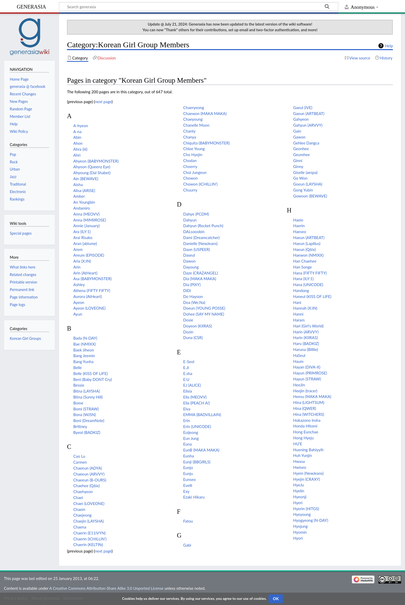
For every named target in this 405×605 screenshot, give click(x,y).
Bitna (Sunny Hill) (88, 397)
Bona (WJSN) (84, 414)
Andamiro (81, 208)
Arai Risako (82, 237)
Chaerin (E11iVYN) (89, 533)
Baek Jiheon (83, 350)
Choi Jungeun (194, 172)
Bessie (78, 385)
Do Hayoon (193, 296)
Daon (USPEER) (196, 249)
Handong (301, 290)
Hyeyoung (302, 514)
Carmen (80, 462)
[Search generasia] (198, 6)
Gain (297, 131)
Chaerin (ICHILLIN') (90, 539)
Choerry (190, 166)
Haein (298, 220)
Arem (78, 249)
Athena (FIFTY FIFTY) (91, 290)
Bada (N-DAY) (85, 338)
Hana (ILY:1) (303, 278)
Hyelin (298, 490)
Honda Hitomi (305, 426)
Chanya (189, 137)
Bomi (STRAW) (86, 409)
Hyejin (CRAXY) (306, 479)
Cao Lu (79, 456)
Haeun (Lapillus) (306, 243)
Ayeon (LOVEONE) (89, 308)
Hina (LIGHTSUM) (308, 402)
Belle (77, 367)
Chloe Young (194, 148)
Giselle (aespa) (305, 172)
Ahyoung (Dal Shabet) (92, 172)
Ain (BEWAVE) (85, 178)
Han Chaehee (304, 261)
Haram (299, 320)
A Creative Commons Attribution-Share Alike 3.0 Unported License (106, 588)
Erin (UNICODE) (197, 426)
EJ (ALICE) (192, 385)
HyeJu (298, 485)
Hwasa (299, 461)
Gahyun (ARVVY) (307, 125)
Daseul (189, 255)
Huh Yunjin (302, 455)
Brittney (80, 426)
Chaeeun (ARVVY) (89, 474)
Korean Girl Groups (25, 338)
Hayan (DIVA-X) (306, 367)
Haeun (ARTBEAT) (308, 237)
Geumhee (301, 154)
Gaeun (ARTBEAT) (308, 113)
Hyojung (300, 526)
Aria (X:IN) (82, 261)
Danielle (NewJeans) (200, 243)
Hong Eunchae (305, 432)
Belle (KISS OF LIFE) (90, 373)
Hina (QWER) (304, 408)
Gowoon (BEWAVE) (310, 196)
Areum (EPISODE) (88, 255)
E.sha (187, 373)
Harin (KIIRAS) (305, 337)
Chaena (79, 527)
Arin (77, 267)
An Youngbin (84, 202)
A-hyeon (80, 125)
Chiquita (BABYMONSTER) (206, 143)
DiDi (187, 290)
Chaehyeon (83, 491)
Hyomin (300, 532)
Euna (187, 444)
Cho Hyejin (192, 154)
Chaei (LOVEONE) (88, 503)
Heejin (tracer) (305, 390)
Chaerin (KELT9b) (88, 544)
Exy (186, 491)
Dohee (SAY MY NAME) (203, 314)
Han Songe (302, 267)
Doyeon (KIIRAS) (197, 326)
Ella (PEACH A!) (196, 403)
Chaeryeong (193, 107)
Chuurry (190, 190)
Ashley (79, 284)
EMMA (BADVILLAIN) (202, 414)
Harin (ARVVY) (305, 332)
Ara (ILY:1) (82, 231)
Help (389, 45)
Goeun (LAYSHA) (307, 184)
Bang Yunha (83, 361)
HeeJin (299, 384)
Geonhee (301, 148)
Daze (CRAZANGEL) (200, 273)
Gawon (299, 137)
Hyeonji (299, 496)
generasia (31, 6)
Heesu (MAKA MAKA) (312, 396)
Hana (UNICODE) (308, 284)
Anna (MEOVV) (86, 214)
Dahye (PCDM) (196, 214)
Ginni (297, 160)
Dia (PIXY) (191, 284)
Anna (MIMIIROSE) (89, 220)
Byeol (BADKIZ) (86, 432)
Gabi (187, 545)
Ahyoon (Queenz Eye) (91, 166)
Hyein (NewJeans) (308, 473)
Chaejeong (82, 515)
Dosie (188, 320)
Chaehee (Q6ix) (86, 485)
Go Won (300, 178)
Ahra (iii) (80, 149)
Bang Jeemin (84, 355)
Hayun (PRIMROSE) (310, 373)
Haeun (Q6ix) (304, 249)
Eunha (188, 456)
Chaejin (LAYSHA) (88, 521)
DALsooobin (193, 231)
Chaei (78, 497)
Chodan (190, 160)
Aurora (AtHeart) (87, 296)
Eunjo (188, 467)
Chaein (79, 509)
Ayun (77, 314)
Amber (79, 196)
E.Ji (186, 367)
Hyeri (297, 502)
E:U (186, 379)
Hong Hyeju (303, 437)
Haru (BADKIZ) (306, 343)
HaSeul (299, 355)
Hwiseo (299, 467)
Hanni (298, 314)
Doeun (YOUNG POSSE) (204, 308)
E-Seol (188, 361)
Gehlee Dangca (306, 143)
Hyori (298, 538)
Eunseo (189, 479)
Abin (77, 137)
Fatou (188, 521)
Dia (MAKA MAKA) (199, 278)
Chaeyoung (192, 119)
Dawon (189, 261)
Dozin (188, 332)
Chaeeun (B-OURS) (89, 480)
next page (103, 101)
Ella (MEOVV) (195, 397)
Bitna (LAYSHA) (86, 391)
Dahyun (190, 220)
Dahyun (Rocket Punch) (203, 225)
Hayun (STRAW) (307, 379)
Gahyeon (301, 119)
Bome (78, 403)
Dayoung (191, 267)
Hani (297, 302)
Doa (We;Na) (194, 302)
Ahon (78, 143)
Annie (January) (86, 225)
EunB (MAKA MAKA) (201, 450)
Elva (186, 409)
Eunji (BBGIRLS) (196, 462)
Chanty (189, 131)
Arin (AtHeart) (85, 273)
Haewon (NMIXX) (308, 255)
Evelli (187, 485)
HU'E (297, 443)
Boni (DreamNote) (88, 420)
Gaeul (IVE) (302, 107)
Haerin (299, 225)
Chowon (190, 178)
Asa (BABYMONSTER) (92, 278)
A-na (77, 131)
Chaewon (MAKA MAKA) (205, 113)
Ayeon (78, 302)
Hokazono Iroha (307, 420)
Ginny (298, 166)
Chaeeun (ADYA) (87, 468)
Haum (298, 361)
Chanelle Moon (196, 125)
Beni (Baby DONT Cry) (92, 379)
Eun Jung (191, 438)
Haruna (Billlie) (305, 349)
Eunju (188, 473)
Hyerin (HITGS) (306, 508)
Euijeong (190, 432)
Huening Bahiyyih (308, 449)
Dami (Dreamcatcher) (201, 237)
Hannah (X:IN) (305, 308)
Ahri (77, 155)
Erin (186, 420)
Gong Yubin (303, 190)
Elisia (187, 391)
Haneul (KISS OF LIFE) (312, 296)
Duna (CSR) (193, 337)
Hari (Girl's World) (308, 326)
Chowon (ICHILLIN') (200, 184)
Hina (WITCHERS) (308, 414)
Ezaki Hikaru (194, 497)
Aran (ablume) (85, 243)
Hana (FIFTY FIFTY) (310, 273)
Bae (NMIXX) (84, 344)
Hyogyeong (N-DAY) (310, 520)
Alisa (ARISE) (84, 190)
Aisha (78, 184)
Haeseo (299, 231)
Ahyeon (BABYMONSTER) (96, 161)
